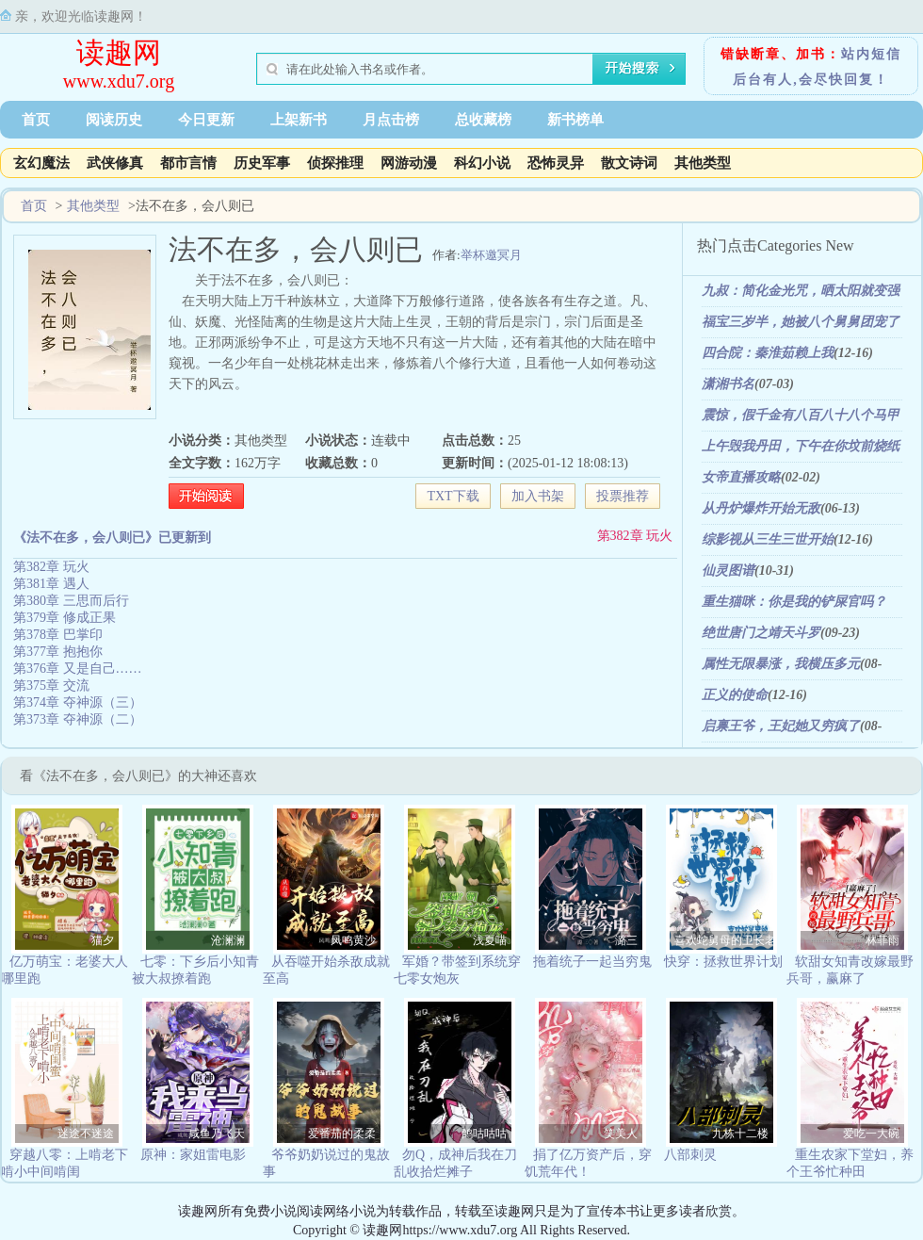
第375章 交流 (51, 685)
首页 (36, 119)
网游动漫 (409, 163)
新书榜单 (575, 119)
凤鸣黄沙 (353, 940)
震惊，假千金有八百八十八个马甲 (800, 415)
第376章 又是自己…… (77, 668)
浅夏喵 (490, 940)
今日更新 (206, 119)
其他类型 (702, 163)
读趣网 (118, 52)
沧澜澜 (228, 940)
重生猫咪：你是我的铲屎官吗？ (794, 602)
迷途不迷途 (85, 1133)
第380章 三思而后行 (71, 601)
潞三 (626, 940)
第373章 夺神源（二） (77, 719)
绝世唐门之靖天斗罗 (761, 633)
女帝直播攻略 (741, 477)
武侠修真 (115, 163)
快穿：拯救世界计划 (723, 961)
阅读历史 (114, 119)
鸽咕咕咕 (484, 1133)
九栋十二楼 (740, 1133)
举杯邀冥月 (491, 255)
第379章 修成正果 (64, 618)
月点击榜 (391, 119)
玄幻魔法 (41, 163)
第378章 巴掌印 (58, 635)
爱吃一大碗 (871, 1133)
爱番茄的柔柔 (342, 1133)
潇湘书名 (728, 384)
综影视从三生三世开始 (768, 539)
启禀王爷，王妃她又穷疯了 (781, 726)
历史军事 (262, 163)
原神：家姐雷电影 (193, 1155)
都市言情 (188, 163)
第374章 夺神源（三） (77, 702)
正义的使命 (735, 695)
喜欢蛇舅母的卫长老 (723, 940)
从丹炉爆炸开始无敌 (761, 508)
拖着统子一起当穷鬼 (592, 961)
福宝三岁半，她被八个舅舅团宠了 (800, 322)
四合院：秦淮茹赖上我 (768, 353)
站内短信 (871, 54)
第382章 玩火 (635, 536)
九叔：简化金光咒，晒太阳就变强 (800, 291)
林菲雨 (882, 940)
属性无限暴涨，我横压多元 (781, 664)
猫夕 (102, 940)
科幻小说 (482, 163)
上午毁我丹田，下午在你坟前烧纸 (800, 446)
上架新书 (298, 119)
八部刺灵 (690, 1155)
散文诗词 (629, 163)
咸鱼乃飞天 (216, 1133)
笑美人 (621, 1133)
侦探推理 (335, 163)
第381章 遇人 (51, 584)
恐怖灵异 (555, 163)
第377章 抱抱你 (58, 651)
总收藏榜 (483, 119)
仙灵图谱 (728, 570)
